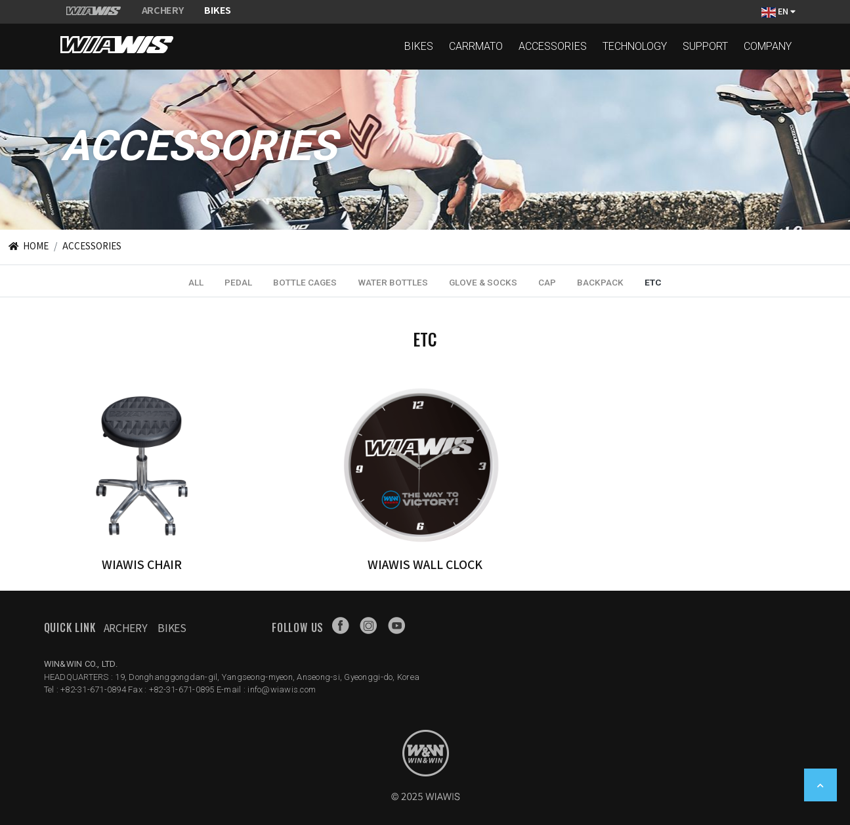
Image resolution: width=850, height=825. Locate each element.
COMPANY (768, 46)
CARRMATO (476, 46)
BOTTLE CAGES (305, 282)
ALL (195, 282)
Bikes (172, 627)
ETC (653, 282)
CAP (547, 282)
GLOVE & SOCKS (483, 282)
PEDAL (238, 282)
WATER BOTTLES (393, 282)
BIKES (418, 46)
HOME (27, 245)
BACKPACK (600, 282)
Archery (126, 627)
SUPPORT (705, 46)
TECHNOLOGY (635, 46)
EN (778, 11)
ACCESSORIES (553, 46)
